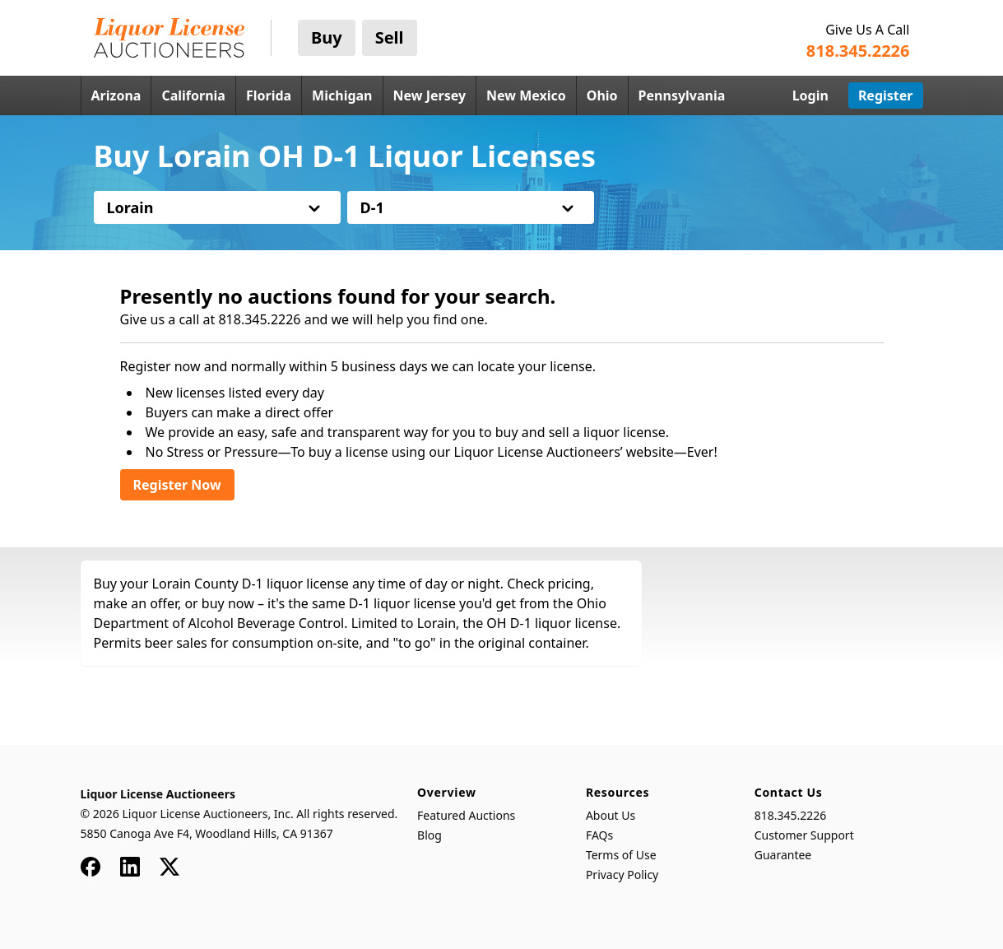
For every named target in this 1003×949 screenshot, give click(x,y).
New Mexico (526, 95)
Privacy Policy (622, 874)
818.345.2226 (791, 815)
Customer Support (804, 835)
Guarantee (783, 855)
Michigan (342, 95)
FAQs (599, 835)
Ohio (602, 95)
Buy (326, 37)
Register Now (177, 485)
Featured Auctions (466, 815)
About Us (610, 815)
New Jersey (430, 95)
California (193, 95)
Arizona (116, 95)
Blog (429, 835)
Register (885, 95)
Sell (389, 37)
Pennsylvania (682, 95)
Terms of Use (621, 855)
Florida (268, 95)
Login (810, 95)
